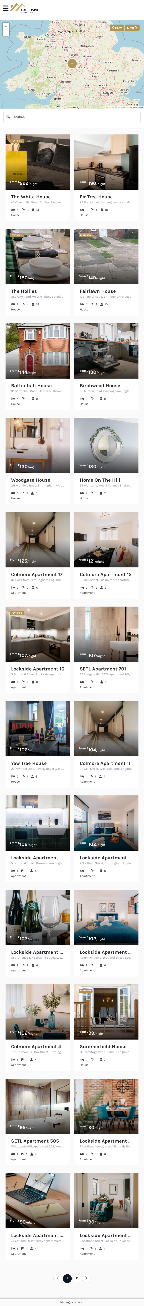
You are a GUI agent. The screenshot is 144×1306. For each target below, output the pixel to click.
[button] (72, 63)
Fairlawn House (98, 291)
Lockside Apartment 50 (106, 952)
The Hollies (24, 291)
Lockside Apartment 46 (37, 1235)
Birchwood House (100, 386)
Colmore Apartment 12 (106, 574)
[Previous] (57, 1278)
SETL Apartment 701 (103, 669)
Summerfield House (103, 1046)
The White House (31, 197)
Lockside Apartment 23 (37, 858)
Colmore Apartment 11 (105, 763)
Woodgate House (30, 480)
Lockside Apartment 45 (106, 1141)
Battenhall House (31, 386)
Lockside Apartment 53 (37, 952)
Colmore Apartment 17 (36, 574)
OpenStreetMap (125, 107)
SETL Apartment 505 (35, 1141)
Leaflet (110, 107)
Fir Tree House (96, 197)
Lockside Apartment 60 (106, 858)
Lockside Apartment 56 (106, 1235)
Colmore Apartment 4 (36, 1046)
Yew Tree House (29, 763)
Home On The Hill (100, 480)
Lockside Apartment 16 (37, 669)
